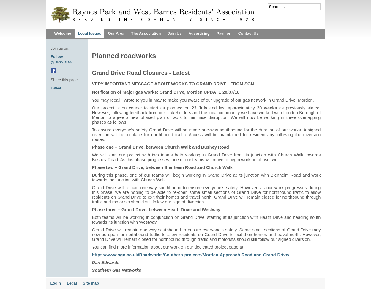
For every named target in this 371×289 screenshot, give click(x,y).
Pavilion (224, 33)
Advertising (199, 33)
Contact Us (248, 33)
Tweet (56, 88)
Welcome (62, 33)
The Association (146, 33)
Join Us (174, 33)
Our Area (116, 33)
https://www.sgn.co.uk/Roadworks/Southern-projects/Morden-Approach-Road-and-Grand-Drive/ (191, 254)
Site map (91, 283)
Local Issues (89, 33)
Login (55, 283)
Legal (72, 283)
